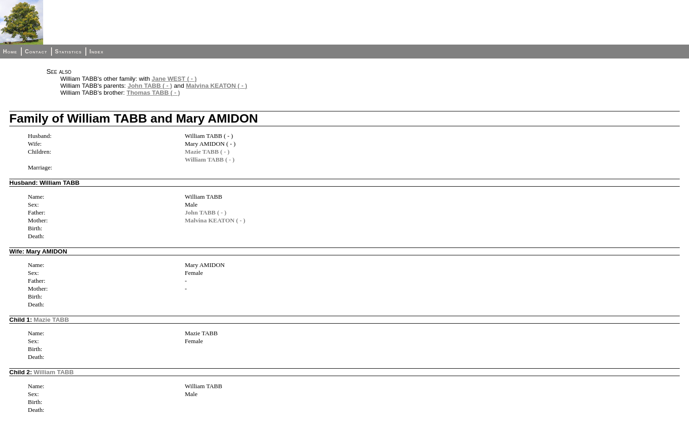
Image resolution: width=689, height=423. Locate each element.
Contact (36, 51)
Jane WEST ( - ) (174, 78)
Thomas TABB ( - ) (153, 92)
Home (10, 51)
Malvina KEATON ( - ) (216, 85)
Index (97, 51)
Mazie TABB (51, 319)
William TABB (54, 372)
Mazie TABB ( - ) (207, 151)
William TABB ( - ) (209, 159)
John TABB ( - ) (150, 85)
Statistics (68, 51)
